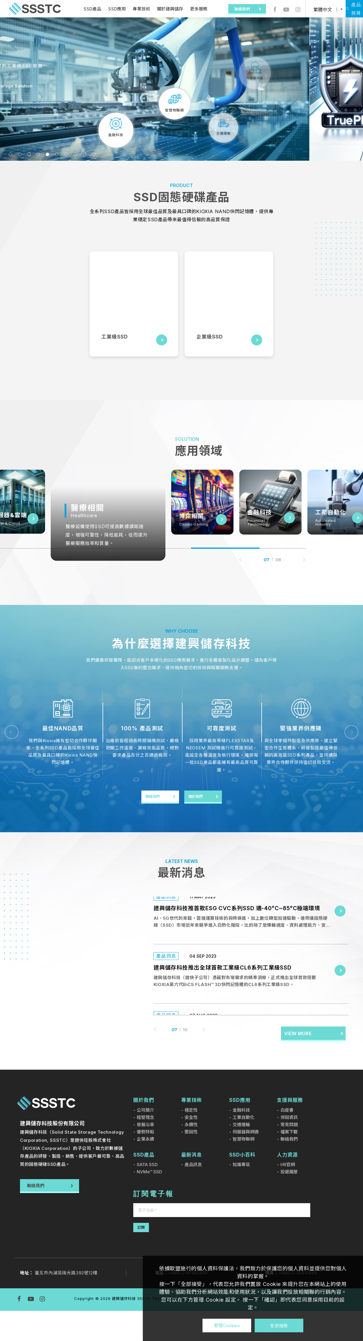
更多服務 (190, 9)
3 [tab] (29, 154)
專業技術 (132, 9)
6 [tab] (57, 154)
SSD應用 (108, 9)
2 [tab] (19, 154)
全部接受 (279, 1325)
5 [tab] (47, 154)
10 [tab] (94, 154)
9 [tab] (84, 154)
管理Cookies (227, 1325)
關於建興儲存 (161, 9)
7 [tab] (66, 154)
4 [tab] (38, 154)
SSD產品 (83, 9)
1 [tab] (10, 154)
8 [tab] (75, 154)
